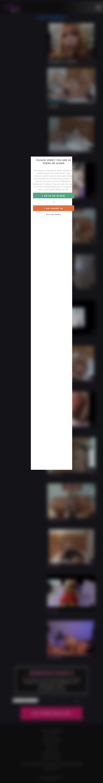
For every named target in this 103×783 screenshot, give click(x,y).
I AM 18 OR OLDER (53, 196)
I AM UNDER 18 (53, 208)
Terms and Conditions (53, 214)
